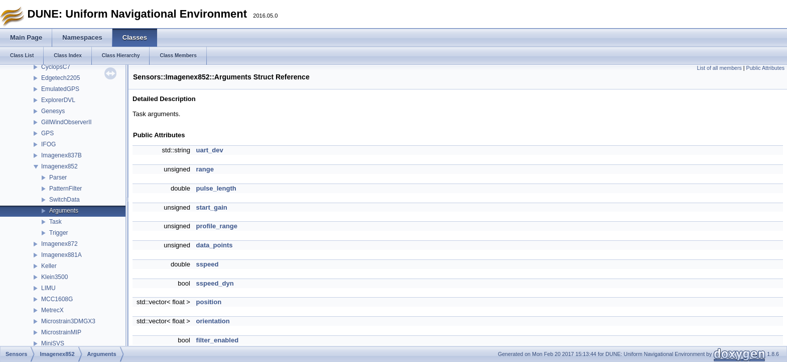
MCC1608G (57, 299)
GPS (47, 133)
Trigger (58, 232)
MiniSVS (52, 343)
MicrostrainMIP (61, 332)
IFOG (48, 144)
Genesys (53, 111)
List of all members (719, 68)
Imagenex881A (61, 254)
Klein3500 (54, 277)
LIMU (48, 288)
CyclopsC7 (55, 66)
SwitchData (64, 199)
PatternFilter (65, 188)
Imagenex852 (59, 166)
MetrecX (52, 310)
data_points (214, 245)
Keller (49, 265)
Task (55, 221)
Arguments (63, 210)
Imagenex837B (61, 155)
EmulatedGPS (60, 89)
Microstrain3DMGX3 (68, 321)
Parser (58, 177)
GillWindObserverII (66, 122)
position (209, 302)
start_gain (211, 207)
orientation (213, 321)
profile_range (216, 226)
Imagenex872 (59, 243)
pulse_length (216, 188)
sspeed (207, 264)
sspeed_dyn (215, 283)
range (205, 169)
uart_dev (209, 150)
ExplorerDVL (58, 100)
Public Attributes (765, 68)
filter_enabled (217, 340)
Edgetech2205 (60, 77)
